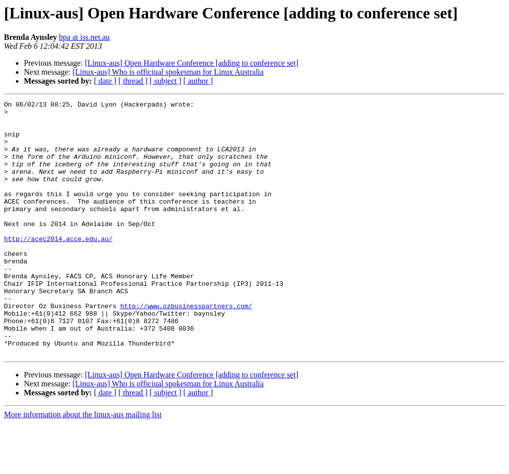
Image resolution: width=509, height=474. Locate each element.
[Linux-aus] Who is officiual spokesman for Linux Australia (168, 72)
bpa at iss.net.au (84, 37)
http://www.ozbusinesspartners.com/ (186, 347)
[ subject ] (165, 81)
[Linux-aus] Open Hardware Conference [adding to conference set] (192, 63)
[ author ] (198, 81)
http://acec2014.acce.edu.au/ (58, 266)
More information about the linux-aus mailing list (83, 465)
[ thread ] (133, 81)
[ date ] (105, 81)
